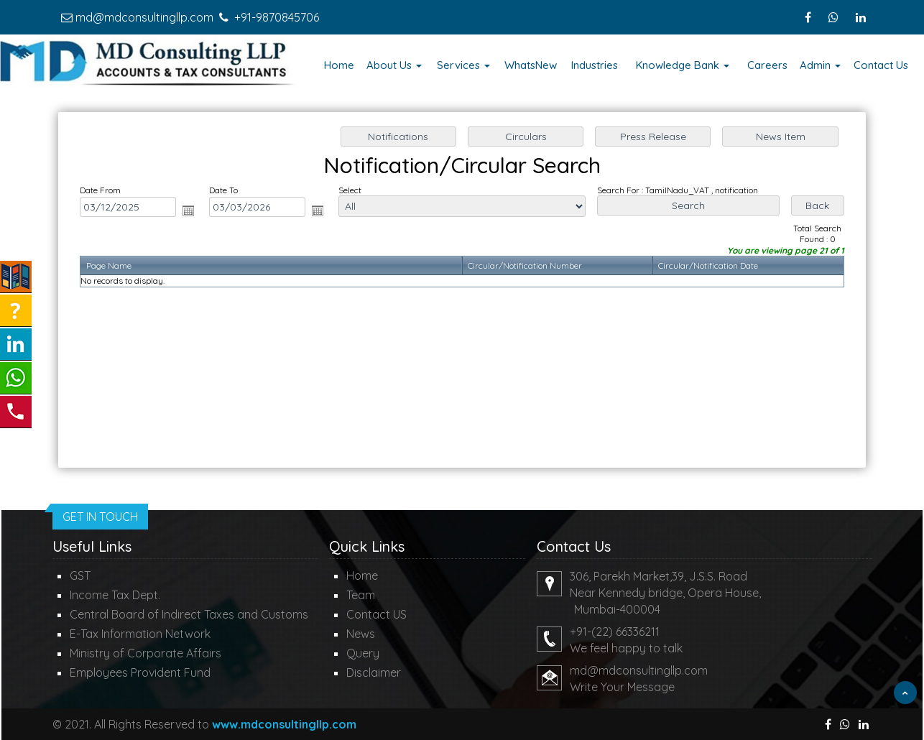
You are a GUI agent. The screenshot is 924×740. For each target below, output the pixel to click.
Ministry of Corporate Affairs (145, 653)
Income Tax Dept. (115, 595)
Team (360, 595)
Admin (820, 65)
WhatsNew (530, 65)
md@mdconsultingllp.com (144, 17)
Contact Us (881, 65)
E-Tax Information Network (140, 633)
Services (463, 65)
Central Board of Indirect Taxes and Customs (189, 614)
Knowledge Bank (682, 65)
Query (362, 653)
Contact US (376, 614)
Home (339, 65)
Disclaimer (373, 672)
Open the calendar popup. (193, 212)
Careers (767, 65)
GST (80, 575)
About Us (394, 65)
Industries (594, 65)
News (360, 633)
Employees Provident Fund (140, 672)
